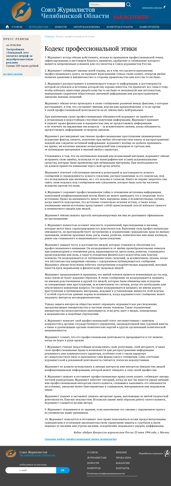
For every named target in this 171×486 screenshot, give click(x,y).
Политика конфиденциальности (106, 473)
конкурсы (94, 468)
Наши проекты (149, 26)
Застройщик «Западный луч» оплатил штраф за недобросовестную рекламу (19, 55)
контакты (122, 468)
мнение (121, 452)
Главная (49, 36)
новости (61, 26)
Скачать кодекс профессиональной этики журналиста (81, 439)
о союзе (92, 452)
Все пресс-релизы (12, 73)
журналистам (96, 457)
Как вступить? (131, 16)
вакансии (123, 463)
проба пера (123, 457)
